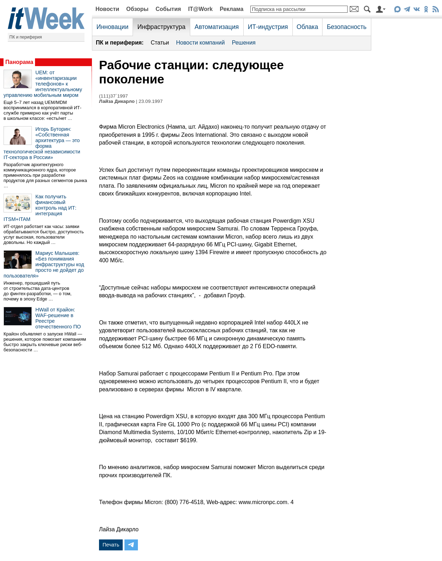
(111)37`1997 (113, 96)
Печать (111, 545)
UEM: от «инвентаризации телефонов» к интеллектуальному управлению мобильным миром (43, 84)
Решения (244, 43)
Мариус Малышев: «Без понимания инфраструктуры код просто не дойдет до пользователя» (44, 264)
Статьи (160, 43)
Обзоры (137, 9)
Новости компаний (200, 43)
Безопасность (346, 26)
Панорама (19, 62)
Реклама (231, 9)
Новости (107, 9)
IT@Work (200, 9)
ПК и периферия (26, 37)
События (168, 9)
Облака (307, 26)
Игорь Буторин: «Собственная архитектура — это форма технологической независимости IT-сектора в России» (42, 143)
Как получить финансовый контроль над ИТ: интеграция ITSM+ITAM (40, 208)
